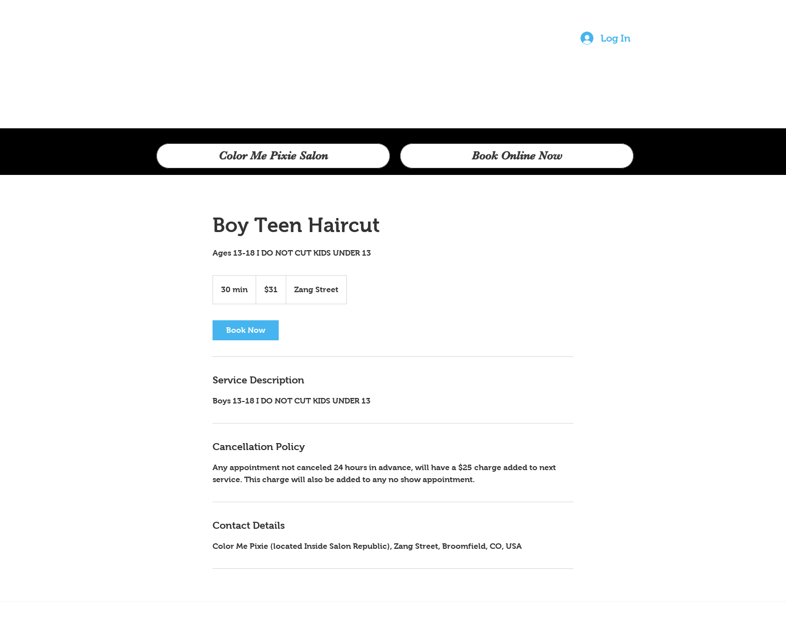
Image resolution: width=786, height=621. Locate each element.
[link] (246, 330)
